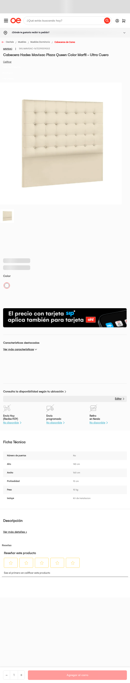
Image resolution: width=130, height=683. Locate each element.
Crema (6, 285)
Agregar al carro (77, 675)
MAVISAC (7, 49)
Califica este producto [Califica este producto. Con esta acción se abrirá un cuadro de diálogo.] (7, 62)
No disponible (11, 422)
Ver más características (18, 349)
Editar (118, 398)
